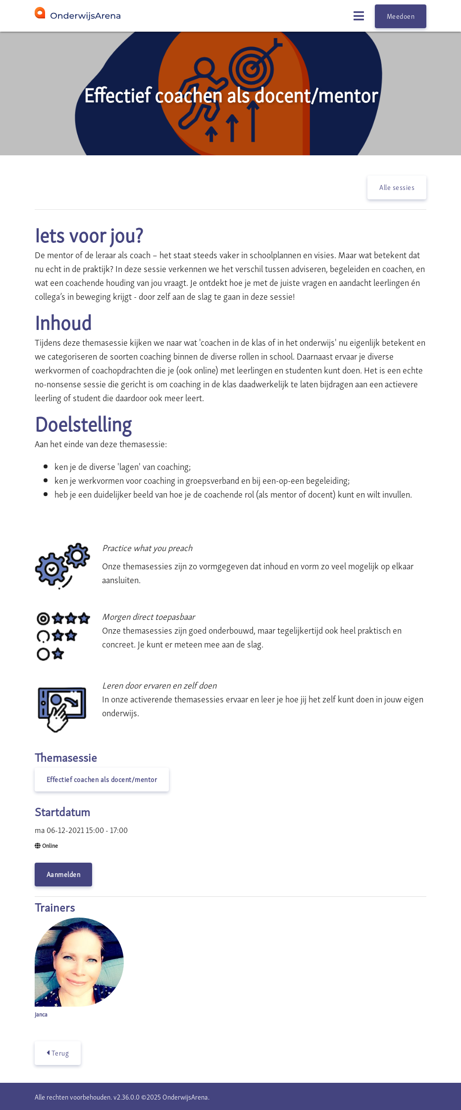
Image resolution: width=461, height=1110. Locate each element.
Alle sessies (396, 186)
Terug (58, 1053)
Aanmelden (64, 873)
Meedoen (401, 15)
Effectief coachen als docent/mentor (102, 779)
